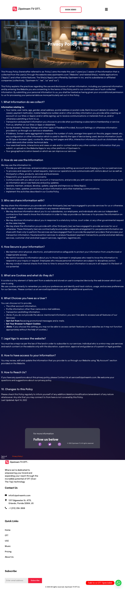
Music (8, 546)
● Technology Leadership (74, 28)
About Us (9, 557)
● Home (7, 28)
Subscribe (35, 580)
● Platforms (106, 28)
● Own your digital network (44, 28)
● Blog (93, 28)
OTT (6, 535)
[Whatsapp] (118, 583)
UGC (7, 541)
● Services (21, 28)
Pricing (8, 552)
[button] (106, 9)
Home (7, 530)
